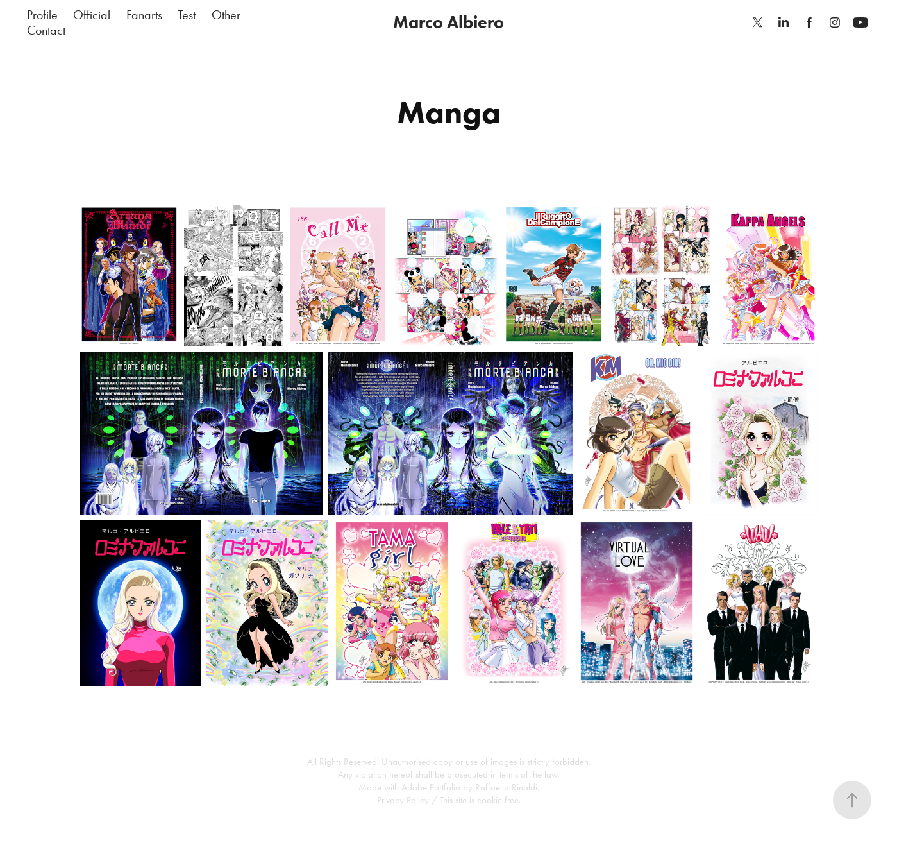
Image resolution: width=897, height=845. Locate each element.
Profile (42, 14)
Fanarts (144, 14)
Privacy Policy (403, 800)
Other (226, 14)
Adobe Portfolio (430, 787)
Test (187, 14)
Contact (46, 30)
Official (91, 14)
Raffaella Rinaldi (506, 787)
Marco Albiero (448, 22)
